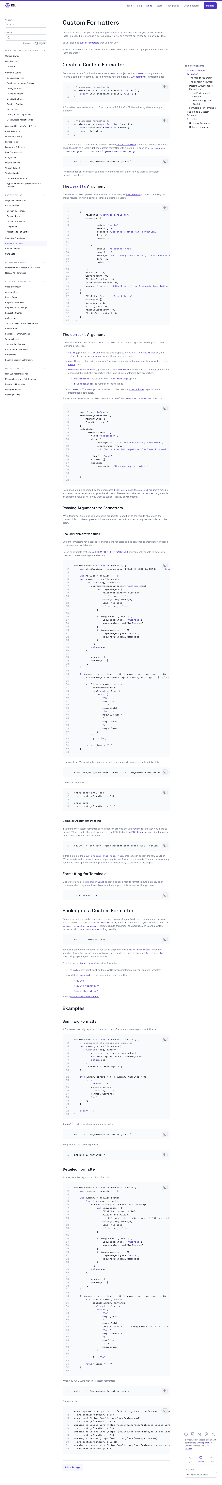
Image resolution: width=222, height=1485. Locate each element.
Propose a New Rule (14, 302)
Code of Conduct (13, 287)
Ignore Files (12, 109)
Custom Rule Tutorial (16, 211)
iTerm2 (90, 881)
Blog (139, 5)
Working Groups (12, 394)
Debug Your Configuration (19, 114)
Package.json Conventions (17, 334)
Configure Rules (14, 88)
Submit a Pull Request (15, 344)
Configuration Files (15, 78)
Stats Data (10, 254)
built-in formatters (89, 42)
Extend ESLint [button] (25, 195)
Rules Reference (12, 131)
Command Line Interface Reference (21, 126)
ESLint (71, 364)
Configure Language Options (20, 83)
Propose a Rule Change (16, 307)
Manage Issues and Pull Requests (20, 379)
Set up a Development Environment (21, 323)
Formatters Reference (15, 147)
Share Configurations (15, 238)
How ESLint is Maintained (16, 374)
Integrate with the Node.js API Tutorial (22, 267)
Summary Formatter (200, 123)
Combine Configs (15, 104)
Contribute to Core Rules (16, 349)
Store (159, 5)
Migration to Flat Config (18, 232)
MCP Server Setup (13, 136)
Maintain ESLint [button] (25, 368)
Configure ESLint (13, 72)
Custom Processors (16, 221)
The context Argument (201, 81)
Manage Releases (13, 389)
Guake (100, 881)
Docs (149, 5)
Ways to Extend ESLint (15, 200)
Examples (192, 119)
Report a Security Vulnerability (19, 360)
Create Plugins (12, 205)
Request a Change (13, 313)
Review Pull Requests (15, 384)
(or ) (126, 144)
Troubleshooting (12, 173)
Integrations (10, 157)
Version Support (12, 168)
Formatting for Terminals (202, 107)
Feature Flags (11, 142)
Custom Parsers (12, 248)
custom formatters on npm (84, 996)
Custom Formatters (14, 243)
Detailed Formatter (199, 127)
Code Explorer (191, 5)
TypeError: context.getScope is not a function (24, 185)
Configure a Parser (15, 99)
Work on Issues (12, 339)
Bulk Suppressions (13, 152)
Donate (210, 5)
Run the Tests (11, 328)
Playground (173, 5)
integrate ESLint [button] (25, 262)
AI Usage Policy (12, 292)
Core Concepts (12, 61)
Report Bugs (11, 297)
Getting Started (12, 56)
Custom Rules (13, 216)
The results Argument (200, 77)
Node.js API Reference (15, 273)
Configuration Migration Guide (21, 120)
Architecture (11, 318)
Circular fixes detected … (18, 178)
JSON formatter (137, 76)
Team (130, 5)
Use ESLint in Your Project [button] (25, 50)
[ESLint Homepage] (12, 5)
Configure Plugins (15, 93)
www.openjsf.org (205, 1442)
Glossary (11, 66)
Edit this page (72, 1467)
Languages (12, 226)
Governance (10, 354)
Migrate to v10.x (12, 162)
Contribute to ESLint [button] (25, 281)
